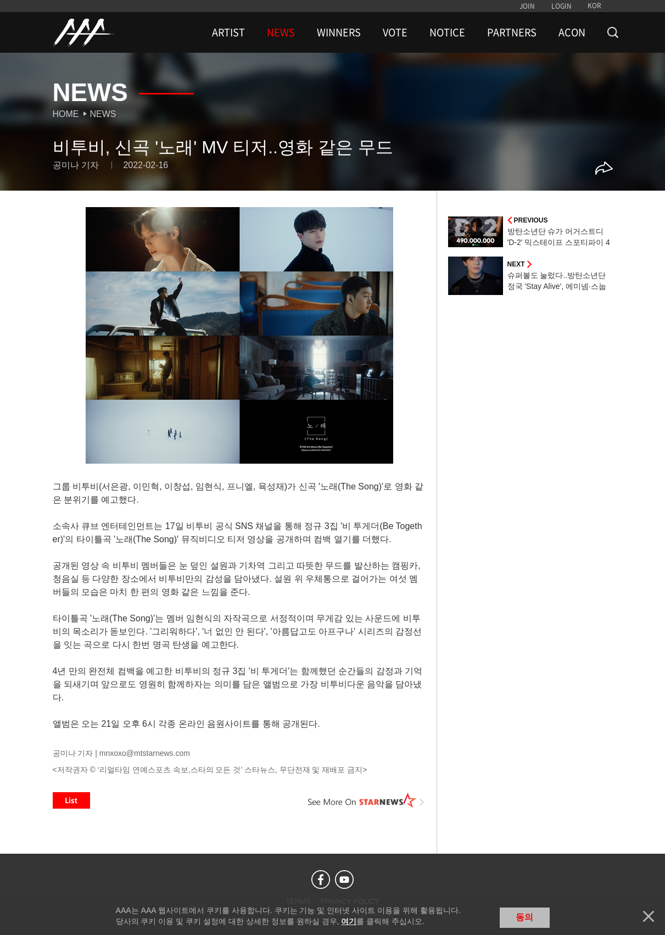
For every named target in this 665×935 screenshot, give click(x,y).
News (103, 114)
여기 (348, 921)
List (71, 800)
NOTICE (447, 32)
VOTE (395, 32)
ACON (571, 32)
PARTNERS (512, 32)
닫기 (648, 916)
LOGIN (561, 6)
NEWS (281, 32)
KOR (594, 5)
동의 (524, 917)
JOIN (527, 6)
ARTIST (228, 32)
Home (66, 114)
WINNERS (339, 32)
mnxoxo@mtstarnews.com (144, 753)
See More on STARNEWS (366, 800)
